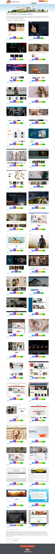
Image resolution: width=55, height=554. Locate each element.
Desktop (11, 38)
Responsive (14, 38)
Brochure (20, 20)
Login (44, 3)
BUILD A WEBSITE (41, 1)
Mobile (14, 525)
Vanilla (24, 20)
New (12, 20)
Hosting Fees (41, 3)
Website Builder (34, 3)
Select (21, 38)
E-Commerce (16, 20)
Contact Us (47, 3)
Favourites (8, 20)
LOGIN (46, 1)
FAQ (37, 3)
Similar (18, 38)
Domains (29, 3)
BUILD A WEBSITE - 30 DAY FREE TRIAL (27, 546)
